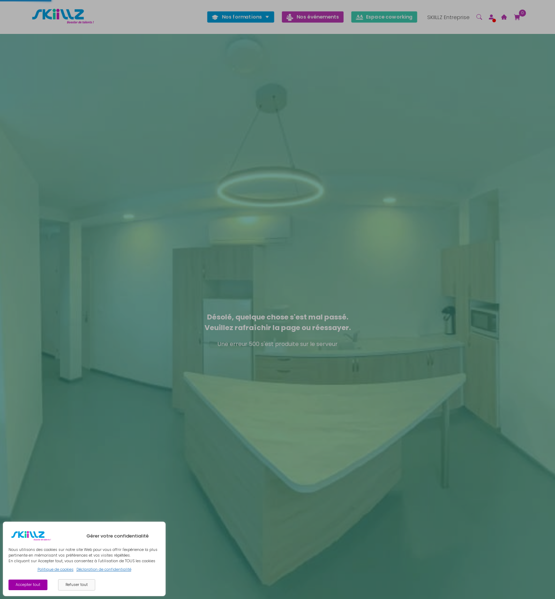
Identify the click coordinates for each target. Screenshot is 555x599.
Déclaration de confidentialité (103, 569)
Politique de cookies (56, 569)
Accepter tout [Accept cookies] (28, 584)
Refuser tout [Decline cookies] (76, 584)
